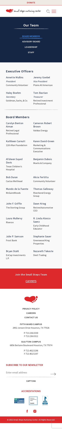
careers (31, 280)
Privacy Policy (31, 308)
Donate (31, 2)
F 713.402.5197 (31, 353)
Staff (31, 52)
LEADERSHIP (31, 46)
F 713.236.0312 (31, 336)
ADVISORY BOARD (31, 41)
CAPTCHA (31, 380)
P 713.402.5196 (31, 350)
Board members (31, 36)
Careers (31, 312)
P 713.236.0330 (31, 332)
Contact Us (31, 317)
